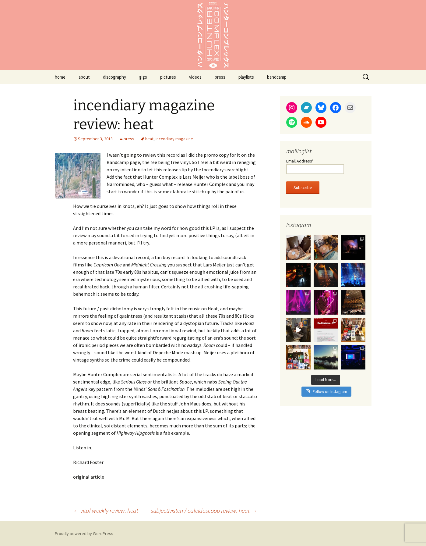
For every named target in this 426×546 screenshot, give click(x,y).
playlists (246, 77)
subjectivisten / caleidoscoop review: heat (204, 510)
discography (114, 77)
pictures (168, 77)
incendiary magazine (174, 138)
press (220, 77)
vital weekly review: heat (105, 510)
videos (195, 77)
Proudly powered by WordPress (84, 533)
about (84, 77)
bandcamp (277, 77)
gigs (143, 77)
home (60, 77)
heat (149, 138)
